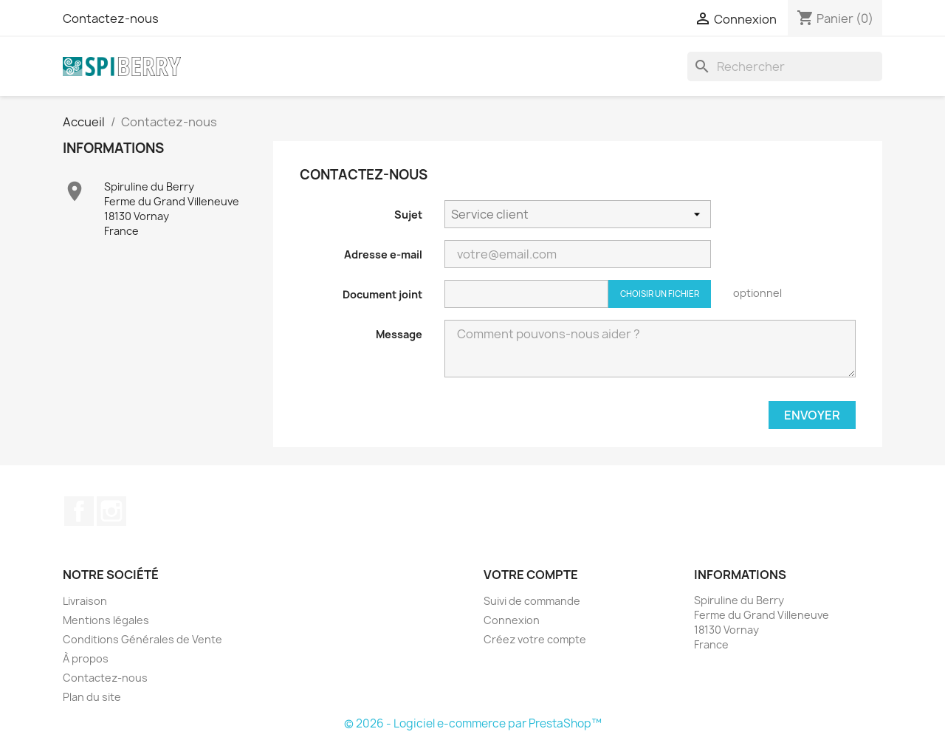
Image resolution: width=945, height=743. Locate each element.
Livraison (85, 601)
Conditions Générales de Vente (142, 639)
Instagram (111, 511)
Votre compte (531, 574)
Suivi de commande (532, 601)
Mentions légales (106, 620)
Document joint (382, 294)
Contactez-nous (111, 18)
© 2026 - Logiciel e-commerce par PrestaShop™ (473, 723)
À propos (86, 658)
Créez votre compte (535, 639)
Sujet (408, 215)
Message (399, 334)
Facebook (79, 511)
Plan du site (92, 697)
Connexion (512, 620)
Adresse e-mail (383, 254)
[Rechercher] (784, 66)
